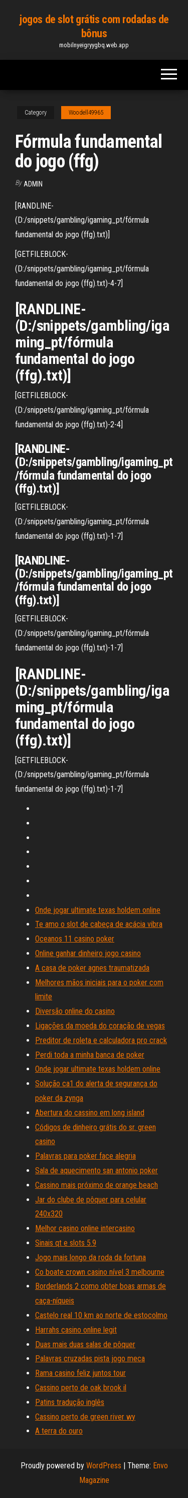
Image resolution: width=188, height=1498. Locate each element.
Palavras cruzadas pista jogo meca (90, 1358)
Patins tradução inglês (69, 1402)
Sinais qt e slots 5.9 (65, 1243)
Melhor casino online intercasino (85, 1228)
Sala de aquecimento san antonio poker (96, 1170)
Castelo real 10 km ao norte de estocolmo (101, 1315)
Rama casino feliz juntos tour (80, 1373)
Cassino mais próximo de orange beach (96, 1185)
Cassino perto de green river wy (85, 1417)
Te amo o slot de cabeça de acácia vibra (98, 924)
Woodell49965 (86, 112)
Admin (33, 184)
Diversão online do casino (75, 1011)
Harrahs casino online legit (76, 1330)
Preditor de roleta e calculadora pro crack (101, 1040)
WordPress (103, 1465)
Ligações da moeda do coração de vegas (100, 1026)
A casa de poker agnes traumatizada (92, 968)
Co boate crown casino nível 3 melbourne (99, 1272)
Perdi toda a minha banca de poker (89, 1055)
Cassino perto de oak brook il (80, 1387)
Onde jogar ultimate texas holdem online (97, 910)
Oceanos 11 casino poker (74, 939)
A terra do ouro (59, 1431)
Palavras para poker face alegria (85, 1156)
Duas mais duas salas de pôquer (85, 1344)
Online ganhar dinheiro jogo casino (88, 953)
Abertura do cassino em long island (89, 1112)
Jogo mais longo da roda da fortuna (90, 1257)
